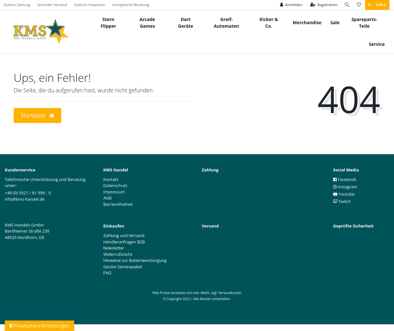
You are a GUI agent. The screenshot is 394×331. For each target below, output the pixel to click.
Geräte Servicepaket (122, 267)
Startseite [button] (37, 115)
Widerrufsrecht (117, 254)
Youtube (344, 194)
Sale (335, 22)
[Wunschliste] (359, 5)
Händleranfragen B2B (124, 242)
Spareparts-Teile (364, 22)
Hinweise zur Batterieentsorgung (135, 260)
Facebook (344, 179)
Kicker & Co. (269, 22)
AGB (107, 198)
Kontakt (110, 179)
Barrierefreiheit (118, 204)
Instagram (345, 187)
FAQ (107, 273)
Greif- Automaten (226, 22)
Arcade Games (147, 22)
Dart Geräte (185, 22)
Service (377, 44)
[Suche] (346, 5)
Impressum (114, 192)
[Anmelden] (290, 5)
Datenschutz (115, 185)
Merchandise (307, 22)
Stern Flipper (108, 22)
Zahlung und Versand (123, 235)
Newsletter (113, 248)
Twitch (342, 201)
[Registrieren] (323, 5)
